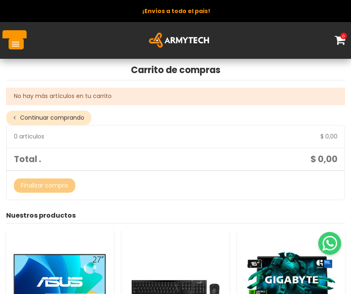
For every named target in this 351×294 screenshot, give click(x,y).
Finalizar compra (44, 185)
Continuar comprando (49, 118)
